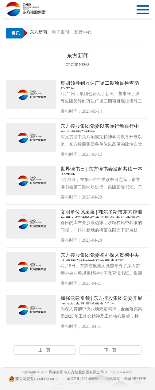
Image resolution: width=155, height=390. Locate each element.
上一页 (44, 350)
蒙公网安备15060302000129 (34, 379)
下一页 (110, 350)
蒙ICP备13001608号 (83, 378)
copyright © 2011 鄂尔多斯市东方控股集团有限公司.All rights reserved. (77, 372)
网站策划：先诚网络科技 (126, 378)
